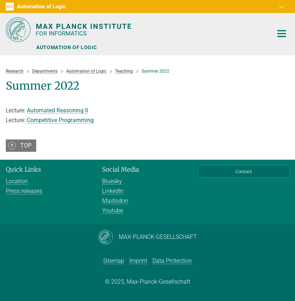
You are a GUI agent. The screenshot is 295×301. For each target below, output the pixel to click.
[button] (282, 6)
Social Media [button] (120, 169)
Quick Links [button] (23, 169)
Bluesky (112, 181)
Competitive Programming (60, 120)
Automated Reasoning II (57, 110)
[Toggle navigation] (281, 34)
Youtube (112, 210)
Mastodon (115, 200)
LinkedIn (112, 191)
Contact (244, 171)
